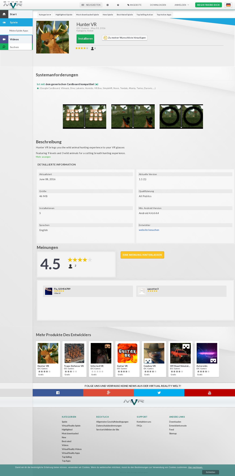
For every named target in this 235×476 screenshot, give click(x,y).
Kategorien (45, 14)
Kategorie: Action (85, 31)
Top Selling (67, 457)
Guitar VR (122, 366)
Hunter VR (43, 366)
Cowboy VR (150, 366)
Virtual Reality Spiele (71, 425)
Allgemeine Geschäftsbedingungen (112, 421)
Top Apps (66, 461)
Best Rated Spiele (125, 14)
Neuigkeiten (91, 5)
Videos (65, 445)
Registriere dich (208, 5)
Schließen (210, 472)
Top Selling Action (145, 14)
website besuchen (149, 229)
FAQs (139, 425)
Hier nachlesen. (195, 467)
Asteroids (201, 366)
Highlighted (67, 429)
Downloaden (158, 5)
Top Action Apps (164, 14)
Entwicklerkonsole (178, 425)
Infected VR (97, 366)
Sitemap (173, 433)
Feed (171, 429)
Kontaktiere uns (144, 421)
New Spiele (108, 14)
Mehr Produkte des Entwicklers (66, 334)
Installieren (85, 38)
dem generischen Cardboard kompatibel (71, 84)
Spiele (65, 421)
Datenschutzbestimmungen (109, 425)
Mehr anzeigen (43, 157)
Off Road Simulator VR (180, 366)
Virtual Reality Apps (71, 453)
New (64, 437)
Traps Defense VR (74, 366)
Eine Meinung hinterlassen (142, 255)
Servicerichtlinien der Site (108, 429)
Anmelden (180, 5)
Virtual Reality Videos (72, 449)
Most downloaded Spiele (87, 14)
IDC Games (83, 28)
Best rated (67, 441)
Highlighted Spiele (64, 14)
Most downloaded (70, 433)
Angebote (134, 5)
